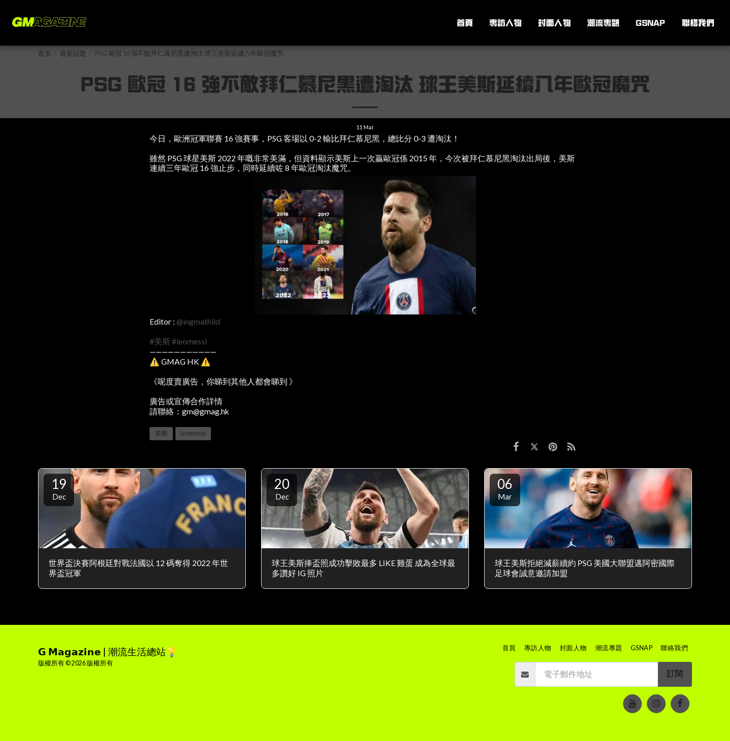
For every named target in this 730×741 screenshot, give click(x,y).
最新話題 (73, 53)
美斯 (161, 433)
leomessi (193, 433)
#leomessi (189, 341)
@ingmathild (198, 321)
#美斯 (160, 341)
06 (505, 488)
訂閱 (675, 673)
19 (59, 488)
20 (282, 488)
